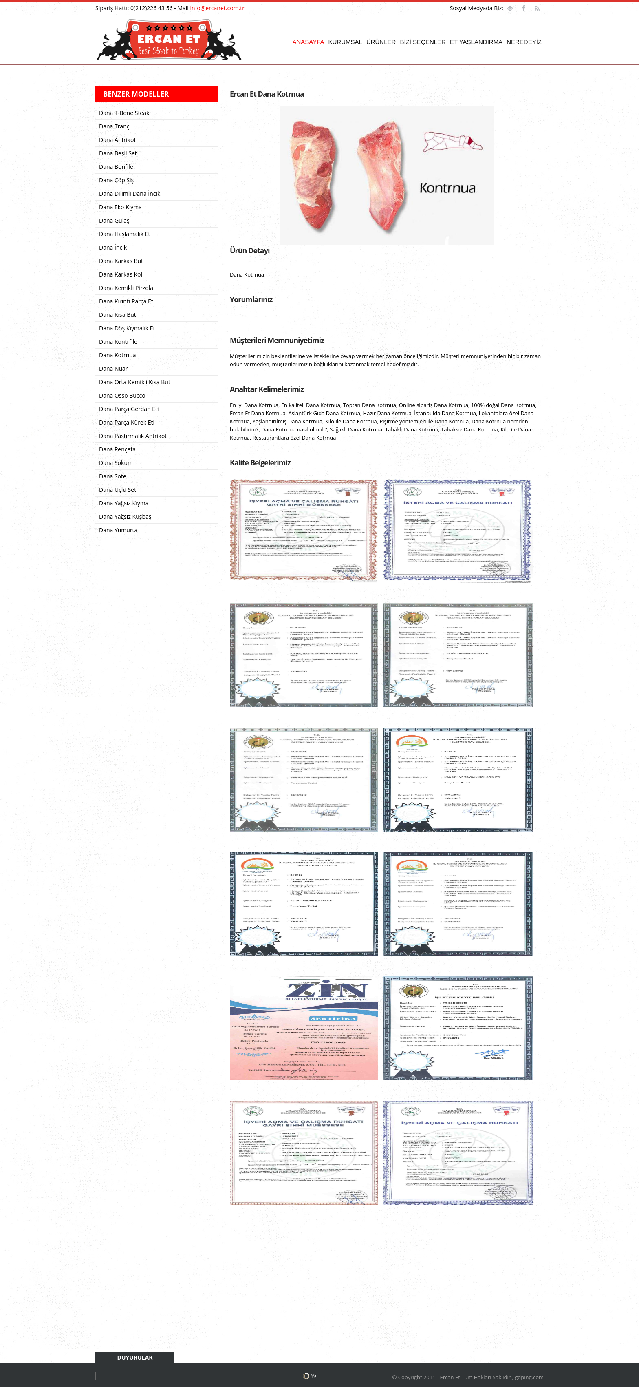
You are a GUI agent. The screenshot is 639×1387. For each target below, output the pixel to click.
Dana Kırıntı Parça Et (126, 301)
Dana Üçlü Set (117, 489)
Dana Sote (112, 476)
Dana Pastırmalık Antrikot (133, 436)
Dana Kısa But (117, 315)
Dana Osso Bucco (122, 395)
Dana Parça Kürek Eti (126, 422)
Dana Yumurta (118, 530)
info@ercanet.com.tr (217, 8)
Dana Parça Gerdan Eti (129, 409)
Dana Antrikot (117, 140)
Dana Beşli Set (118, 153)
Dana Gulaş (114, 220)
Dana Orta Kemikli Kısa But (134, 382)
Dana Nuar (113, 368)
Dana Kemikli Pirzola (126, 288)
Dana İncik (113, 247)
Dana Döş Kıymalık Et (127, 328)
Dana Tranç (114, 126)
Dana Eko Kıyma (120, 207)
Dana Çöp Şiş (116, 180)
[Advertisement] (387, 1288)
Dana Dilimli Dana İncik (129, 193)
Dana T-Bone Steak (124, 113)
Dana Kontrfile (118, 341)
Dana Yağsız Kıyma (123, 503)
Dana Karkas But (121, 261)
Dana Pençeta (117, 449)
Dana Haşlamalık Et (124, 234)
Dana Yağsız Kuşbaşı (126, 516)
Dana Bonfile (116, 166)
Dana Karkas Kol (120, 274)
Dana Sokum (116, 463)
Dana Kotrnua (117, 355)
